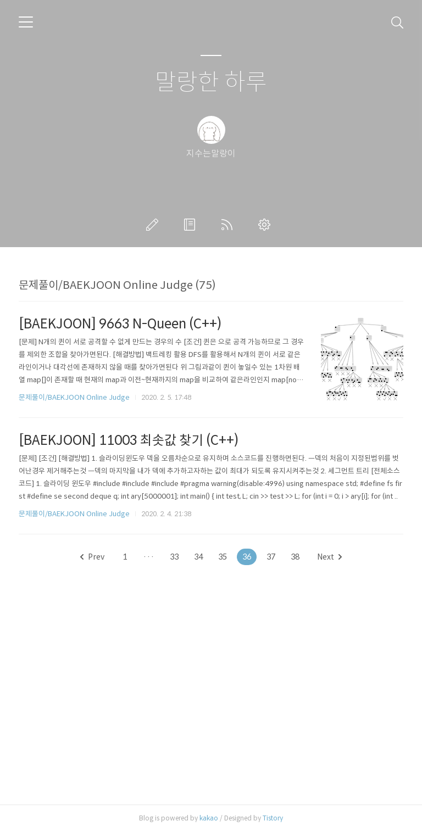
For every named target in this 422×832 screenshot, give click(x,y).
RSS (229, 225)
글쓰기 (154, 225)
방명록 (192, 225)
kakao (208, 818)
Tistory (273, 818)
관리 (266, 225)
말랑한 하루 (211, 82)
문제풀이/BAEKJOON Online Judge (74, 397)
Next (329, 557)
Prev (92, 557)
